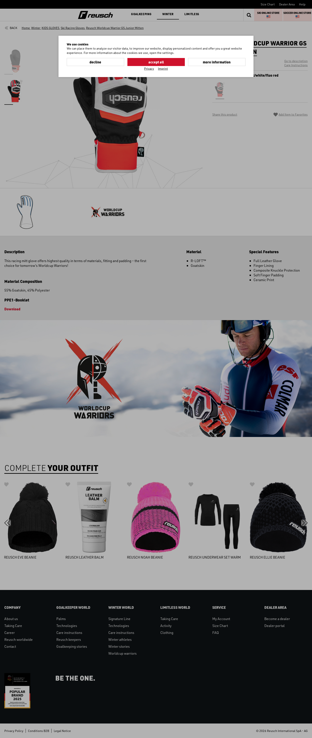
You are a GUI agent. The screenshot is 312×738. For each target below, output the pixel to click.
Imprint (163, 68)
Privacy (149, 68)
